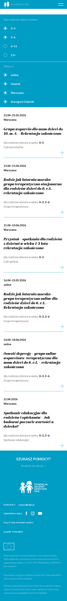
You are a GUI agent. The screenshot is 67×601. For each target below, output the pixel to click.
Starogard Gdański (22, 101)
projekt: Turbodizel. (13, 531)
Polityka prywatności (19, 522)
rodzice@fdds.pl (26, 504)
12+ (13, 55)
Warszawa (17, 92)
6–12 (14, 46)
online (15, 75)
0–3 (13, 28)
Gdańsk (15, 83)
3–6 (13, 37)
